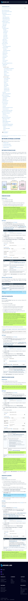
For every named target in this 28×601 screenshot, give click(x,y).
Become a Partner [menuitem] (3, 590)
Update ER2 (4, 25)
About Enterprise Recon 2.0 (7, 14)
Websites (5, 74)
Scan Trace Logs (5, 60)
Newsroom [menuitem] (12, 582)
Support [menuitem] (22, 579)
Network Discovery (5, 100)
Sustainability (12, 599)
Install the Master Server (6, 22)
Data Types (5, 49)
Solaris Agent (5, 36)
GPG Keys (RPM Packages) (7, 121)
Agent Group (5, 39)
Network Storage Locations (5, 136)
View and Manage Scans (7, 46)
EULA (8, 599)
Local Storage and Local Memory (9, 68)
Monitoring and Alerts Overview (7, 111)
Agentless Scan (5, 51)
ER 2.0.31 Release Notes (5, 10)
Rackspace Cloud (6, 88)
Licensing (4, 15)
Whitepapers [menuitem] (23, 591)
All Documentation (4, 135)
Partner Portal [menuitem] (3, 591)
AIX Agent (4, 29)
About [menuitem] (12, 579)
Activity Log (4, 114)
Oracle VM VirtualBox (6, 128)
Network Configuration (5, 95)
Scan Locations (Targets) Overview (7, 63)
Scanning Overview (5, 43)
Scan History (4, 61)
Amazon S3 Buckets (7, 78)
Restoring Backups (5, 122)
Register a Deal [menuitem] (3, 587)
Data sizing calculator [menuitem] (24, 593)
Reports (4, 58)
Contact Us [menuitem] (12, 581)
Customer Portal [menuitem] (23, 581)
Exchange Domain (6, 90)
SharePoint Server (6, 75)
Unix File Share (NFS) (7, 144)
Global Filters (5, 54)
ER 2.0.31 (8, 135)
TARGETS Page (5, 64)
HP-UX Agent (5, 32)
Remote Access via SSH (7, 145)
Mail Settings (5, 99)
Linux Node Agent (7, 498)
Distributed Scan (5, 53)
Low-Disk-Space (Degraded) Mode (8, 124)
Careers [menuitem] (12, 580)
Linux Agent (5, 33)
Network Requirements (6, 18)
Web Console (5, 24)
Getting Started (4, 13)
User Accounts (5, 104)
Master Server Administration (6, 117)
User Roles (4, 106)
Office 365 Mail (6, 85)
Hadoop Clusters (6, 147)
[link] (6, 565)
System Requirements (6, 17)
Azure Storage (6, 79)
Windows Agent (5, 38)
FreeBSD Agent (5, 31)
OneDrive (5, 86)
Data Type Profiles (5, 47)
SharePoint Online (6, 89)
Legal (5, 599)
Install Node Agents (6, 28)
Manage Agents (5, 40)
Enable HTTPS (5, 120)
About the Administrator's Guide (7, 11)
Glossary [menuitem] (22, 592)
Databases (5, 71)
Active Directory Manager (6, 96)
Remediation (4, 57)
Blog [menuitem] (21, 587)
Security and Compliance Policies (8, 107)
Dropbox (5, 82)
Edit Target (4, 92)
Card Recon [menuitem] (2, 580)
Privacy (2, 599)
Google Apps (6, 83)
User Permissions (5, 103)
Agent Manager (5, 97)
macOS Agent (5, 35)
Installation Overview (5, 21)
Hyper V (4, 129)
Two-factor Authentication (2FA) (7, 110)
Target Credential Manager (7, 93)
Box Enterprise (6, 81)
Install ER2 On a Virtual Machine (7, 125)
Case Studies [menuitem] (23, 590)
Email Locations (6, 72)
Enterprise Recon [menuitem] (3, 579)
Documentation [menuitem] (23, 580)
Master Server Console (6, 118)
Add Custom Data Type (6, 50)
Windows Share (6, 142)
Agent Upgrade (5, 42)
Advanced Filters (5, 56)
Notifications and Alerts (6, 113)
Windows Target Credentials (15, 267)
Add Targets (4, 65)
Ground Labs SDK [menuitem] (3, 581)
